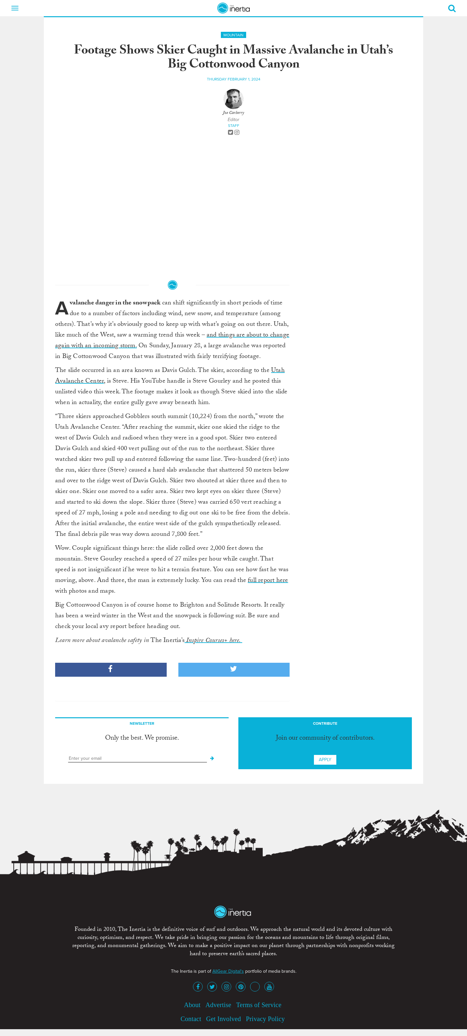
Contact (191, 1018)
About (192, 1004)
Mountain (233, 35)
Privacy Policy (265, 1018)
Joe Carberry (233, 113)
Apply (325, 759)
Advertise (218, 1004)
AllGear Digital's (228, 971)
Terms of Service (258, 1004)
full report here (268, 580)
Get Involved (223, 1018)
